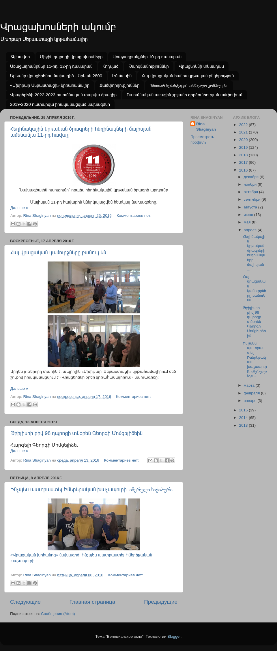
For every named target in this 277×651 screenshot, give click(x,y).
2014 (244, 417)
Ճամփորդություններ (120, 85)
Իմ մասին (122, 75)
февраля (252, 393)
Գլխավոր (20, 56)
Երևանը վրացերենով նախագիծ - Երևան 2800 (56, 75)
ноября (251, 184)
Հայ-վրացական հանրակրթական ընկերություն (188, 75)
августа (251, 207)
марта (250, 385)
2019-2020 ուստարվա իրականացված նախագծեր (60, 104)
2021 (244, 132)
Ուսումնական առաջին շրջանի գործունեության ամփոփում (184, 94)
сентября (252, 199)
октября (251, 192)
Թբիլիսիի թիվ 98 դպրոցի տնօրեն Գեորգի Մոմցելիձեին (76, 433)
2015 (244, 410)
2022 (244, 125)
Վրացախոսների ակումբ (58, 27)
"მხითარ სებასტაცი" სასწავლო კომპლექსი (188, 85)
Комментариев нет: (134, 215)
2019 (244, 147)
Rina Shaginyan (206, 126)
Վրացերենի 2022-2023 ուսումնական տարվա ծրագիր (63, 94)
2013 (244, 425)
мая (248, 222)
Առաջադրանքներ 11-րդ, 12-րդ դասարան (51, 66)
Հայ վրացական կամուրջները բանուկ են (58, 252)
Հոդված (110, 66)
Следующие (25, 602)
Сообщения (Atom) (58, 614)
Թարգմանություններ (148, 66)
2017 (244, 162)
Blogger (174, 636)
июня (249, 214)
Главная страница (92, 602)
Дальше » (19, 208)
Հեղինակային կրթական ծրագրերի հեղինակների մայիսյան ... (254, 252)
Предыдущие (160, 602)
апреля (251, 230)
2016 (244, 170)
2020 (244, 140)
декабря (252, 177)
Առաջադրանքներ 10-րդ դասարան (147, 56)
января (251, 400)
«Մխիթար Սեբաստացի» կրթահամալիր (49, 85)
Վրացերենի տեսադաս (201, 66)
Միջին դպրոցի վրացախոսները (71, 56)
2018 (244, 155)
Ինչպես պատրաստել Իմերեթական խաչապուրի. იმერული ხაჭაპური (91, 489)
